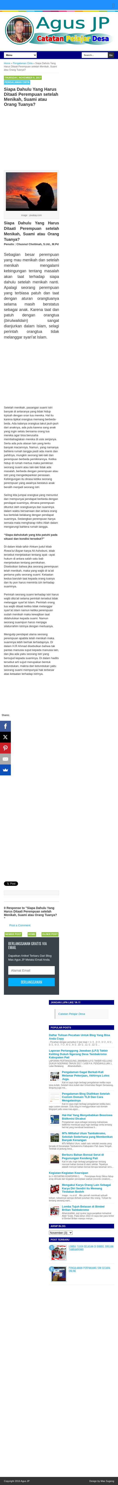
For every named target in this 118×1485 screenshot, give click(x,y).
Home (31, 934)
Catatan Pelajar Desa (71, 1014)
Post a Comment (19, 925)
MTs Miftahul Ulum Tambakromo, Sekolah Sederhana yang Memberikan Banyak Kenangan (87, 1137)
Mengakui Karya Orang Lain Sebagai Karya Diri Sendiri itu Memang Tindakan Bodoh (86, 1188)
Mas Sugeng (107, 1481)
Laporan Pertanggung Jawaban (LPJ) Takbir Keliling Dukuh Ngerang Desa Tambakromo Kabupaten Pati (78, 1054)
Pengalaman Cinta (17, 82)
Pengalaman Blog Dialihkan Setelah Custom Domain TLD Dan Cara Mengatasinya (86, 1097)
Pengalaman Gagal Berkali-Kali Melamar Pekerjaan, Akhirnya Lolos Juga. (85, 1075)
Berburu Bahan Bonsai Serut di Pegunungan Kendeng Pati (83, 1156)
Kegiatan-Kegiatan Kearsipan (68, 1172)
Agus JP (25, 1481)
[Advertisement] (31, 137)
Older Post (50, 934)
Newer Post (13, 934)
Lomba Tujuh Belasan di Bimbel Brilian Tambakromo (83, 1208)
